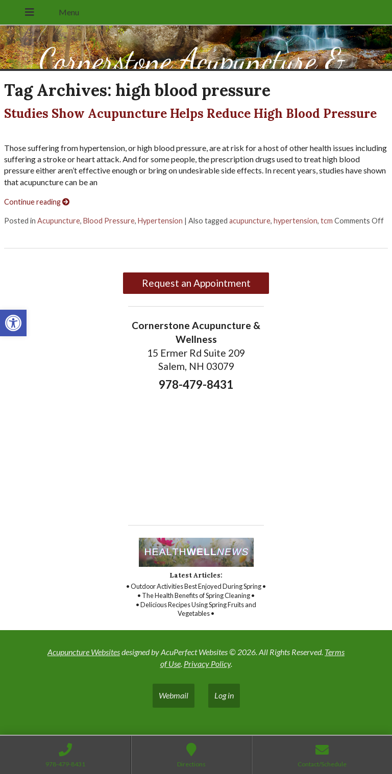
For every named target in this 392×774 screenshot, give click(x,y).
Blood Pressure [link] (109, 220)
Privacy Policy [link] (207, 663)
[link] (13, 323)
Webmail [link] (173, 695)
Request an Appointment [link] (196, 283)
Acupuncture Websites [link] (83, 652)
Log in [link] (224, 695)
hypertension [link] (295, 220)
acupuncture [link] (250, 220)
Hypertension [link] (160, 220)
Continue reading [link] (36, 201)
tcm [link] (327, 220)
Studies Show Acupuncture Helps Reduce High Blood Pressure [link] (190, 113)
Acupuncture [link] (58, 220)
